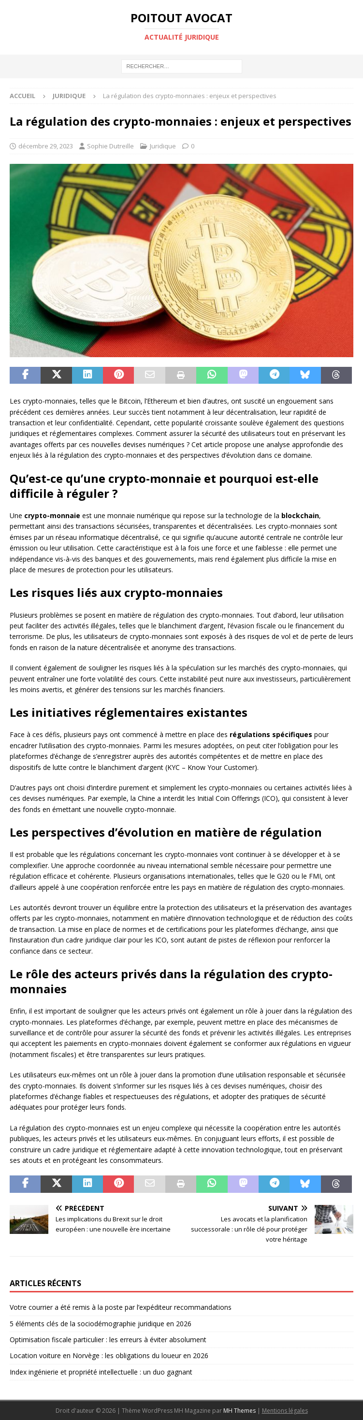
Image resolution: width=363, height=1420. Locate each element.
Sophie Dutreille (110, 146)
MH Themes (239, 1410)
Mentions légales (285, 1410)
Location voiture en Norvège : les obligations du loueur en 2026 (109, 1355)
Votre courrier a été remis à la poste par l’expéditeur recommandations (121, 1307)
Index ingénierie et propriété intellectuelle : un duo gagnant (101, 1372)
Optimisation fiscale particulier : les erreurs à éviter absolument (108, 1339)
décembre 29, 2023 (45, 146)
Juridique (163, 146)
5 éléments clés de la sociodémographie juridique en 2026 (100, 1323)
